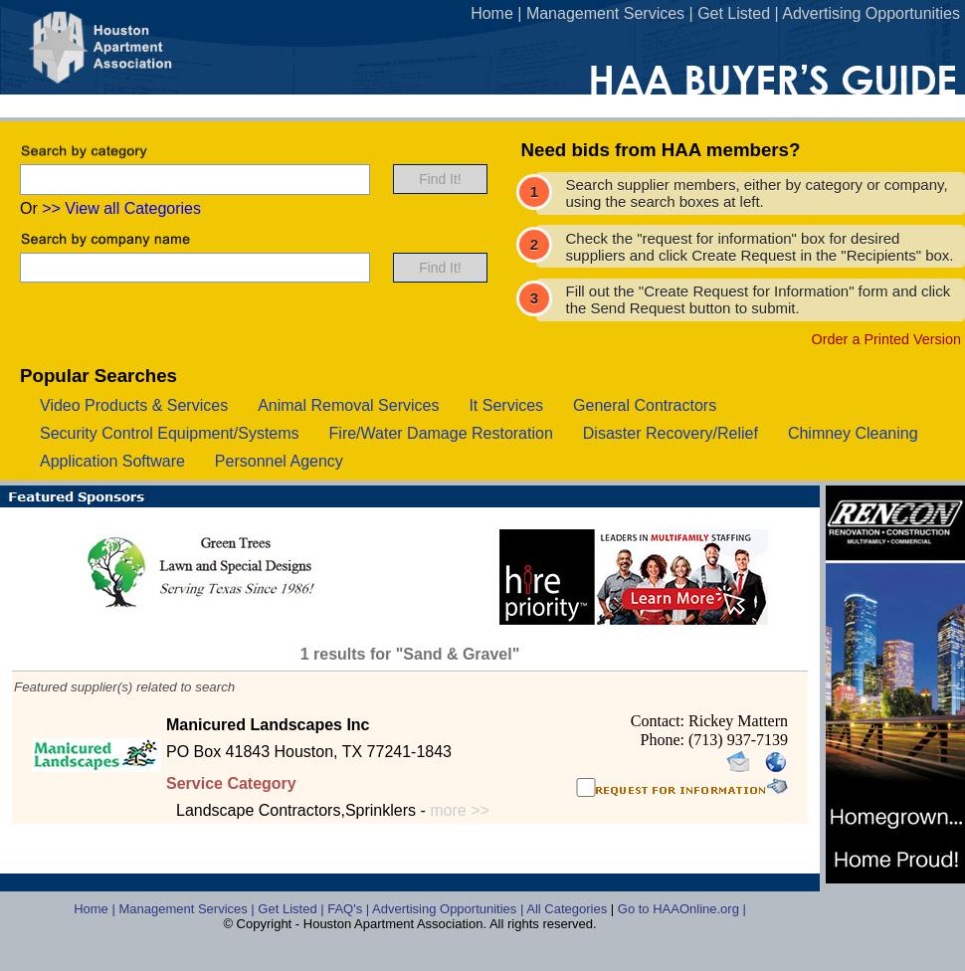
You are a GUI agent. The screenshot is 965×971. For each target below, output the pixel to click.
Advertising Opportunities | (449, 908)
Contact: (659, 720)
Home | (96, 908)
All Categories (568, 908)
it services (506, 405)
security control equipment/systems (169, 433)
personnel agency (279, 461)
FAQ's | (349, 908)
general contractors (644, 405)
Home (492, 13)
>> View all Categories (121, 208)
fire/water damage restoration (441, 433)
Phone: (664, 739)
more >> (459, 810)
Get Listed (733, 13)
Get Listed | (292, 908)
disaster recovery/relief (670, 433)
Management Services (605, 13)
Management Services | (188, 908)
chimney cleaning (853, 433)
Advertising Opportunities (871, 13)
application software (112, 461)
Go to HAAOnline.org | (682, 908)
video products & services (134, 405)
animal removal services (348, 405)
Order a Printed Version (886, 339)
